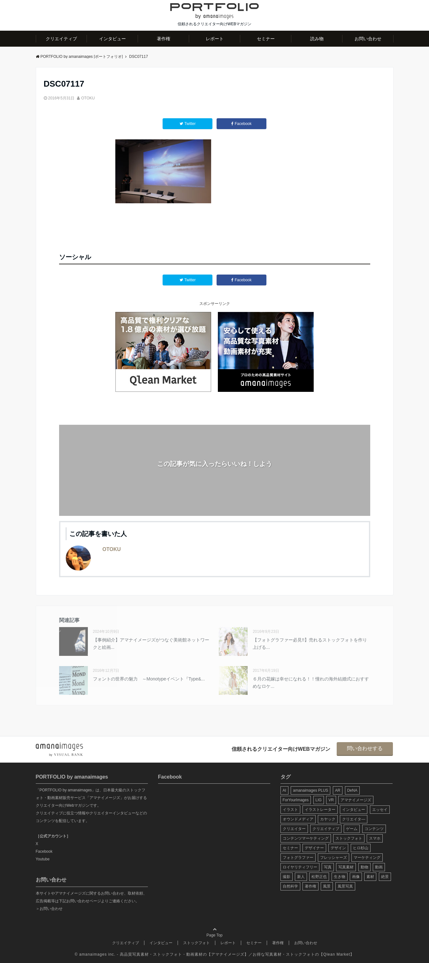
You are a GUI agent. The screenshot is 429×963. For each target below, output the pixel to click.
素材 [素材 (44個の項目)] (370, 876)
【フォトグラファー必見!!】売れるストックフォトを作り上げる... (310, 643)
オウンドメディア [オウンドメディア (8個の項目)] (298, 819)
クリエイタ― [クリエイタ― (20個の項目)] (353, 819)
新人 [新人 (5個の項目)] (301, 876)
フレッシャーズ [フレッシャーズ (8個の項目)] (333, 857)
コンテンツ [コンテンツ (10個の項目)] (374, 829)
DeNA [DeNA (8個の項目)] (352, 790)
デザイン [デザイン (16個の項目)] (338, 848)
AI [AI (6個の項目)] (284, 790)
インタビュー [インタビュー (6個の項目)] (353, 809)
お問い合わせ (368, 38)
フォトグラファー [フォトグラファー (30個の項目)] (298, 857)
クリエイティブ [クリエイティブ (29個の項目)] (325, 829)
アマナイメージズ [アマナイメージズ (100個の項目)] (356, 800)
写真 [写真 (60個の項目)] (328, 867)
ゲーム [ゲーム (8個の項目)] (351, 829)
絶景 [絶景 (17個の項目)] (385, 876)
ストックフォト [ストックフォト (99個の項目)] (348, 838)
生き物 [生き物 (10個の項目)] (339, 876)
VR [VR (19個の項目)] (331, 800)
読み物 (317, 38)
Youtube (43, 859)
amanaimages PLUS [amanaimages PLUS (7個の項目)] (310, 790)
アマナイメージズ (227, 954)
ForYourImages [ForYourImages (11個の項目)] (296, 800)
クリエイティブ (61, 38)
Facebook (44, 851)
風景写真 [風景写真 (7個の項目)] (345, 886)
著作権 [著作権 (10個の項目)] (310, 886)
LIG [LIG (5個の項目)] (319, 800)
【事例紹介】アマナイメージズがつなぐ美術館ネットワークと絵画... (151, 643)
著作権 (163, 38)
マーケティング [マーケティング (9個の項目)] (367, 857)
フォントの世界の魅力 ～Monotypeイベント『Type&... (149, 678)
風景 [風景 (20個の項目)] (327, 886)
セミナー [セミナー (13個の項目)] (290, 848)
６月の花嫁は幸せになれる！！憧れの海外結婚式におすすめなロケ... (311, 682)
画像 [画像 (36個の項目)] (356, 876)
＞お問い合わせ (49, 908)
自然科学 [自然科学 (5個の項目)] (290, 886)
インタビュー (112, 38)
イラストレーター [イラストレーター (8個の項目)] (320, 809)
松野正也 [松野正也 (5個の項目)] (319, 876)
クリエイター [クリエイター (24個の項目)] (294, 829)
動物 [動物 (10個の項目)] (364, 867)
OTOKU (88, 98)
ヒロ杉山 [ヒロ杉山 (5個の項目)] (360, 848)
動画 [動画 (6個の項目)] (379, 867)
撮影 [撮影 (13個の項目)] (286, 876)
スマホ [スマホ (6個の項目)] (374, 838)
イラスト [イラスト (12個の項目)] (290, 809)
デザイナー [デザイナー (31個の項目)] (314, 848)
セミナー (266, 38)
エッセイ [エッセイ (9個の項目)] (379, 809)
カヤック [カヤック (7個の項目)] (327, 819)
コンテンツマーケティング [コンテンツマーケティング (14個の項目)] (306, 838)
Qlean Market (336, 954)
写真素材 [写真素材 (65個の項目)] (346, 867)
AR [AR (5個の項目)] (338, 790)
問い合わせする (365, 748)
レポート (215, 38)
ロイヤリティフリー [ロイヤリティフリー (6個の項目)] (300, 867)
